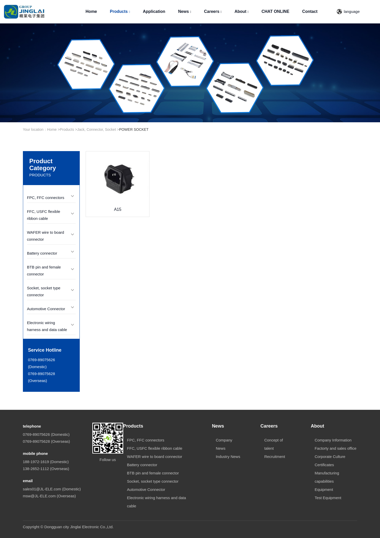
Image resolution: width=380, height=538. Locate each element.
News (184, 11)
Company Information (333, 440)
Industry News (228, 456)
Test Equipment (328, 498)
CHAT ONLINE (275, 11)
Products (120, 11)
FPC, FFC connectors (45, 197)
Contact (310, 11)
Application (154, 11)
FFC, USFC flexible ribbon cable (154, 448)
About (241, 11)
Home (91, 11)
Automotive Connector (46, 309)
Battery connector (42, 253)
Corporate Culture (330, 456)
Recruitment (274, 456)
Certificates (324, 465)
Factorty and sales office (335, 448)
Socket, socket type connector (153, 481)
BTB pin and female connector (153, 473)
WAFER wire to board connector (154, 456)
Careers (213, 11)
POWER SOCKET (133, 129)
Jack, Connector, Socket (96, 129)
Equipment (324, 489)
